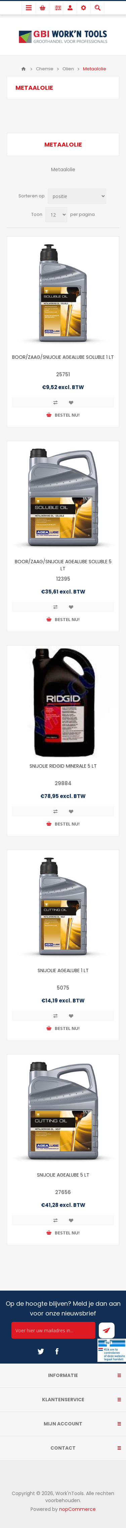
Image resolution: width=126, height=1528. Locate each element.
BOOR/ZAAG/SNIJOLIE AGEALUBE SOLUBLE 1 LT (63, 357)
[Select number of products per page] (56, 214)
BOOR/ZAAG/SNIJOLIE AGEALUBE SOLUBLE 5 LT (63, 565)
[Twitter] (40, 1351)
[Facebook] (56, 1351)
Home (23, 69)
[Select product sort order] (77, 196)
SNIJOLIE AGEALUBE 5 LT (63, 1175)
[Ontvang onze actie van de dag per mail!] (53, 1330)
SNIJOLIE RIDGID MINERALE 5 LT (63, 766)
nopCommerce (77, 1509)
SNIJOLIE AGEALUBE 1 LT (63, 970)
